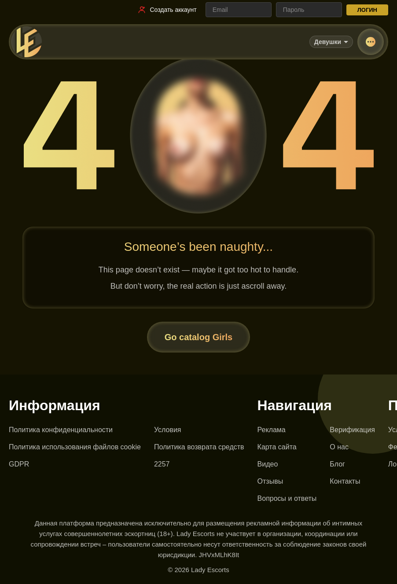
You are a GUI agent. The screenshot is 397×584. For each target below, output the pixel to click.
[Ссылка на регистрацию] (166, 10)
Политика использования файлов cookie (75, 447)
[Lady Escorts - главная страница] (26, 42)
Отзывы (270, 481)
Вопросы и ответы (287, 498)
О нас (339, 447)
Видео (267, 464)
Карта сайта (277, 447)
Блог (337, 464)
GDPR (19, 464)
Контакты (345, 481)
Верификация (352, 429)
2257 (162, 464)
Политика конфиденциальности (61, 429)
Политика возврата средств (199, 447)
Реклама (271, 429)
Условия (167, 429)
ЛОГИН (367, 10)
